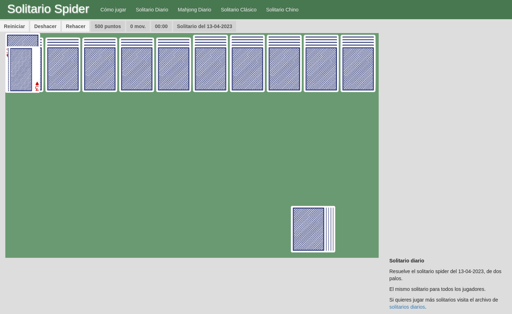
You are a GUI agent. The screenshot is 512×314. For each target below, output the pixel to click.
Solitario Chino (282, 9)
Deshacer (45, 26)
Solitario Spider (48, 8)
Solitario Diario (152, 9)
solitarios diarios (407, 307)
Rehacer (75, 26)
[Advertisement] (448, 139)
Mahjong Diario (194, 9)
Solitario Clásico (238, 9)
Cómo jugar (113, 9)
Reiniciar (14, 26)
